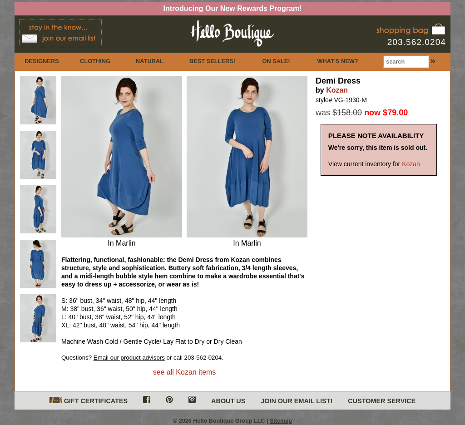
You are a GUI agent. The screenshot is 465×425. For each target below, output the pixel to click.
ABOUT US (228, 401)
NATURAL (149, 61)
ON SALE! (276, 61)
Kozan (337, 90)
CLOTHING (95, 61)
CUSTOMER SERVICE (382, 401)
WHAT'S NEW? (337, 61)
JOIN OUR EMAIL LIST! (296, 401)
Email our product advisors (129, 357)
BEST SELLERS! (212, 61)
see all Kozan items (184, 372)
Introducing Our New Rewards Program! (232, 8)
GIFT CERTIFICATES (88, 401)
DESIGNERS (42, 61)
